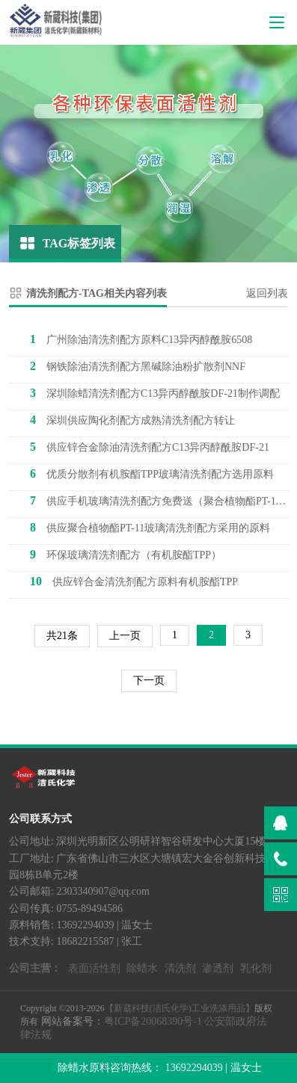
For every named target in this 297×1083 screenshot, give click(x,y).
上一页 (125, 635)
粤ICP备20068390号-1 (153, 1021)
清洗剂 (180, 968)
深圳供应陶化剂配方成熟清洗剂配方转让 (132, 419)
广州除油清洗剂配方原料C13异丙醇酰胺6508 (141, 339)
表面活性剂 (94, 968)
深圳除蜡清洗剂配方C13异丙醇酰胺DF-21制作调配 (155, 392)
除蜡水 (142, 968)
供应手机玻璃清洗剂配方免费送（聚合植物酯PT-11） (159, 500)
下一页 (149, 680)
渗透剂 (217, 968)
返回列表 (267, 293)
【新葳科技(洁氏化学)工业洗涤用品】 (179, 1008)
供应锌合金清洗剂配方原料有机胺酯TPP (134, 581)
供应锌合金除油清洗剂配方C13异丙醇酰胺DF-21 (149, 446)
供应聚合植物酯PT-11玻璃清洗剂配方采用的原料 (150, 527)
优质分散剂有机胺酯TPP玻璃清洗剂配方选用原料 (152, 473)
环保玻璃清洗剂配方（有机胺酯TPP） (125, 554)
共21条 (62, 635)
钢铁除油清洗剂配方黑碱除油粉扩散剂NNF (137, 366)
